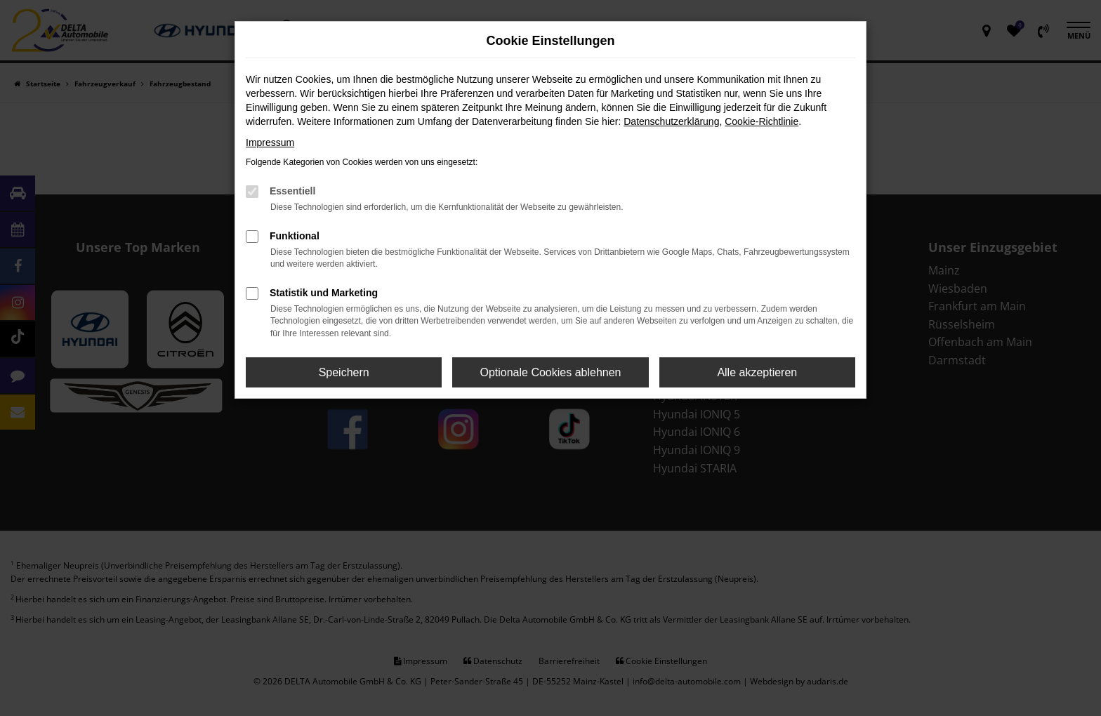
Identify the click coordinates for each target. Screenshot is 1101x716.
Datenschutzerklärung (671, 121)
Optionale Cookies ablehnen (550, 372)
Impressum (270, 142)
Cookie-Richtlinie (761, 121)
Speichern (344, 372)
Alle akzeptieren (757, 372)
